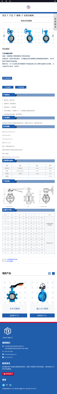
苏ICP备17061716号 (31, 388)
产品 (11, 15)
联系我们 (9, 374)
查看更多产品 (15, 315)
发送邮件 (8, 78)
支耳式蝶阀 (10, 261)
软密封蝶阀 (29, 15)
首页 (4, 15)
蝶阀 (18, 15)
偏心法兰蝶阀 (42, 308)
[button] (53, 35)
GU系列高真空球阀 (12, 259)
